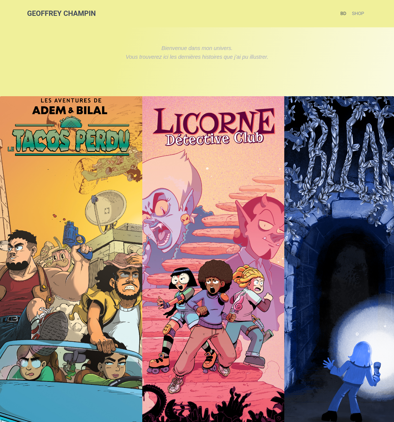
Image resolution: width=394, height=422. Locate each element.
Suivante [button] (386, 286)
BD (343, 13)
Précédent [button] (8, 286)
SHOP (358, 13)
